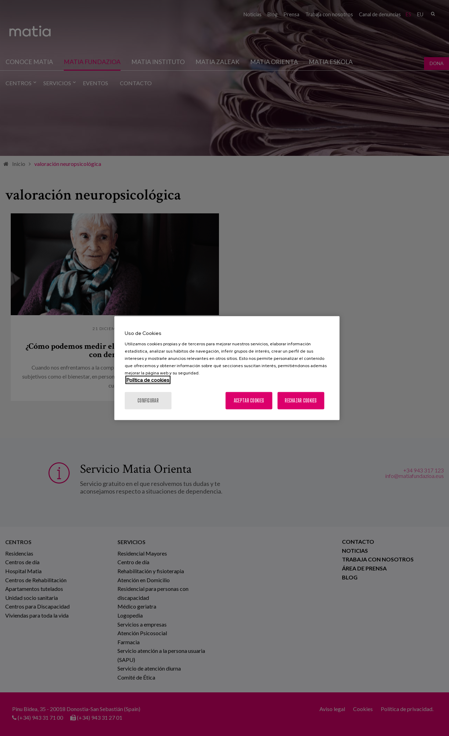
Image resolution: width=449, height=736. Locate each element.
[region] (227, 368)
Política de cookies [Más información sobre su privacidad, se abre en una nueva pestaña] (147, 380)
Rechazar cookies (301, 401)
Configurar (148, 401)
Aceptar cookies (249, 401)
